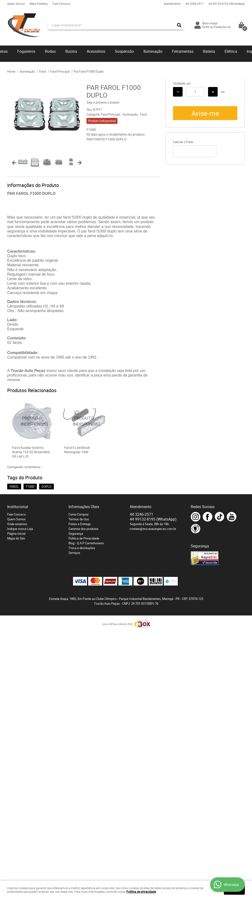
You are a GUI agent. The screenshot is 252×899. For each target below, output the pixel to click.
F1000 (30, 486)
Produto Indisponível (32, 421)
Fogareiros (26, 51)
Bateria (209, 51)
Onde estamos (17, 524)
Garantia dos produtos (83, 529)
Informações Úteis (83, 506)
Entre (205, 27)
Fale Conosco (61, 4)
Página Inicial (16, 533)
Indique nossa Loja (20, 529)
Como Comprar (78, 514)
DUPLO (46, 486)
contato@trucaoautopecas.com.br (153, 529)
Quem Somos (16, 4)
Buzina (71, 51)
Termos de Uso (78, 519)
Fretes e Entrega (79, 524)
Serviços (74, 553)
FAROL (14, 486)
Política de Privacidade (83, 538)
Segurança (75, 533)
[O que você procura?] (179, 25)
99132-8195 (227, 4)
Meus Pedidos (39, 4)
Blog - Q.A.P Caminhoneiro (86, 543)
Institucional (17, 506)
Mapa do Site (16, 538)
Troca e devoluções (81, 548)
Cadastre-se (222, 27)
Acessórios (96, 51)
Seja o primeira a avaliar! (102, 102)
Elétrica (231, 51)
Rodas (50, 51)
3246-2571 (194, 4)
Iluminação (152, 51)
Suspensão (124, 51)
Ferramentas (182, 51)
